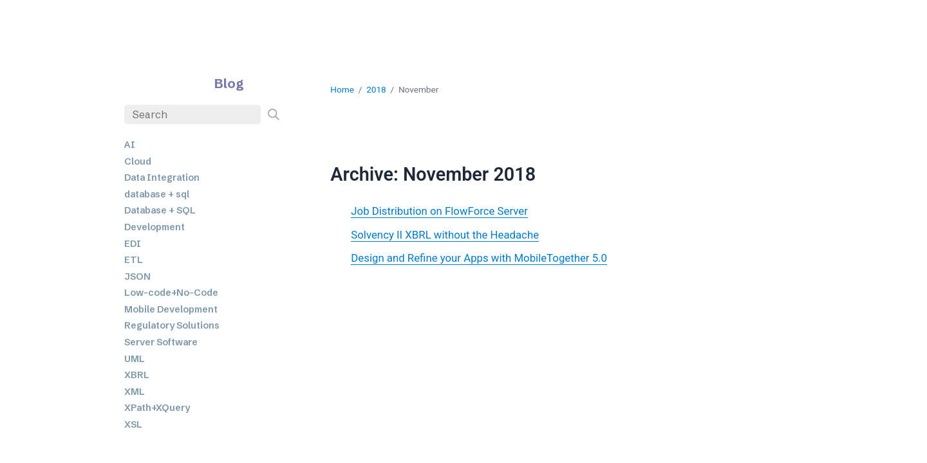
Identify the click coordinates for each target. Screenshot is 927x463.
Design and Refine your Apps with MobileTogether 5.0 (479, 257)
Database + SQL (160, 210)
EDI (132, 244)
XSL (133, 424)
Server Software (161, 342)
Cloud (137, 161)
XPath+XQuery (157, 407)
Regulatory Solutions (172, 325)
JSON (137, 276)
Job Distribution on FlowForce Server (439, 210)
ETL (133, 260)
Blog (229, 83)
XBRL (136, 375)
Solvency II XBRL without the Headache (445, 234)
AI (129, 144)
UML (134, 359)
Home (342, 89)
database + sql (156, 194)
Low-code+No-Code (171, 292)
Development (154, 227)
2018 (376, 89)
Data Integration (162, 177)
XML (134, 391)
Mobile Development (171, 309)
